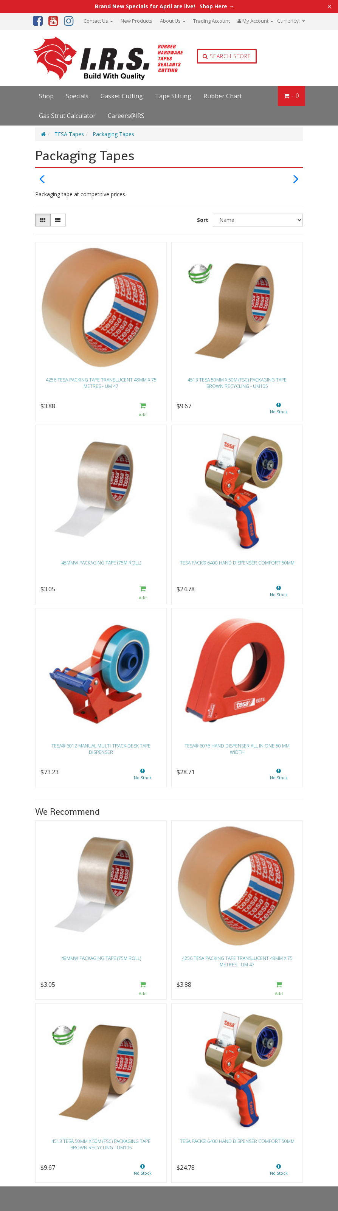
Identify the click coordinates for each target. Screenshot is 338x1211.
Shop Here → (217, 6)
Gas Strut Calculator (67, 116)
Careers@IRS (126, 116)
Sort (202, 219)
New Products (136, 20)
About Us (173, 20)
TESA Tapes (69, 134)
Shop (46, 96)
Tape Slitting (173, 96)
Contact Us (98, 20)
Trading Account (211, 20)
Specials (77, 96)
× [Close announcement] (329, 6)
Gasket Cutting (122, 96)
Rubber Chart (222, 96)
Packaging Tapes (113, 134)
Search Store (227, 56)
